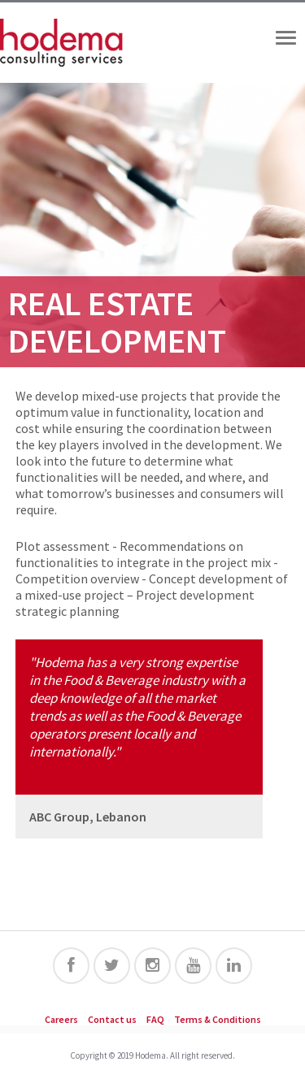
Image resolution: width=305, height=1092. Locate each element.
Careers (61, 1019)
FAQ (155, 1019)
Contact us (112, 1019)
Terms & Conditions (217, 1019)
